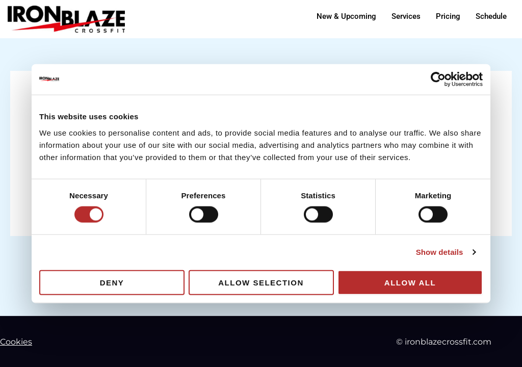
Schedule (491, 16)
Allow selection (261, 282)
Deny (112, 282)
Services (406, 16)
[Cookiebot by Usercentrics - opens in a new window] (438, 79)
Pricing (448, 16)
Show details (439, 252)
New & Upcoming (346, 16)
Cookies (16, 342)
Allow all (410, 282)
